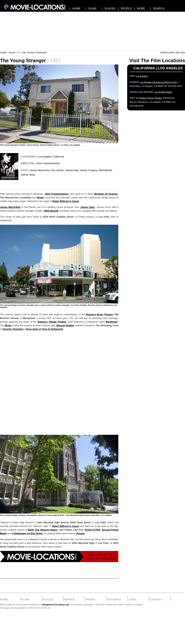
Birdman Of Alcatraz (106, 194)
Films (12, 52)
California (58, 156)
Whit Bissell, (106, 170)
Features (114, 599)
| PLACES (108, 8)
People (69, 599)
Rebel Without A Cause (65, 201)
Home (3, 52)
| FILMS (91, 8)
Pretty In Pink (92, 530)
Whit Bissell (51, 211)
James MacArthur (10, 207)
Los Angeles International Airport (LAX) (158, 82)
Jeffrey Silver (28, 174)
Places (48, 599)
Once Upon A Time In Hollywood (44, 329)
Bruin (8, 325)
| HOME (74, 8)
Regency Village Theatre (52, 322)
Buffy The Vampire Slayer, (43, 530)
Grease (80, 533)
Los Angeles (45, 156)
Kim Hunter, (57, 170)
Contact (156, 599)
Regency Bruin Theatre (99, 314)
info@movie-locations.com (55, 604)
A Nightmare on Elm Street (27, 533)
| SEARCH (157, 8)
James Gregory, (89, 170)
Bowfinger (112, 322)
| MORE (139, 8)
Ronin (40, 197)
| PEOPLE (125, 8)
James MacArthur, (40, 170)
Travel (91, 599)
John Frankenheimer (48, 163)
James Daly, (72, 170)
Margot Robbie (65, 325)
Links (133, 599)
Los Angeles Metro (163, 92)
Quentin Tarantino (13, 329)
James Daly (87, 207)
